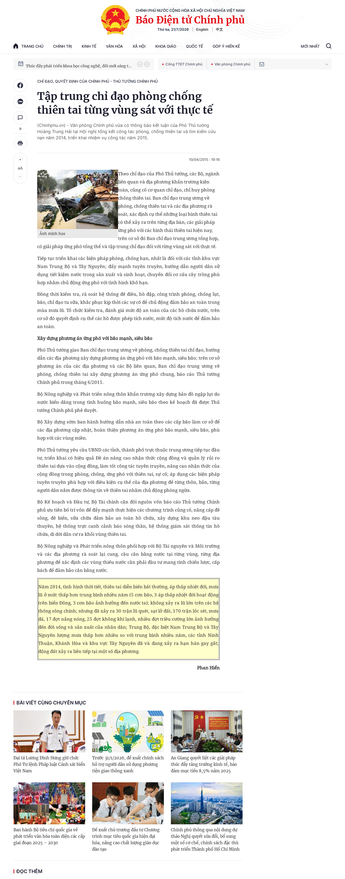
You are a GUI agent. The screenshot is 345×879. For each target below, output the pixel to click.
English (202, 29)
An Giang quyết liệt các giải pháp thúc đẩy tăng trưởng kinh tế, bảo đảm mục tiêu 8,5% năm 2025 (204, 764)
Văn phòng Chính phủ (230, 64)
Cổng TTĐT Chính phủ (182, 64)
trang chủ (28, 45)
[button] (140, 64)
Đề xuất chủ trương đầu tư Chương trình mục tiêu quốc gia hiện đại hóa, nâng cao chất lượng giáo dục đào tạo (126, 839)
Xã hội (139, 46)
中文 (219, 29)
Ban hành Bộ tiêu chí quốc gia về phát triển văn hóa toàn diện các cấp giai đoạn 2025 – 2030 (49, 836)
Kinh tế (89, 46)
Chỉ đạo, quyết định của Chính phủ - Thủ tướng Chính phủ (97, 81)
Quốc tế (194, 46)
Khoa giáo (165, 46)
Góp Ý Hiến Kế (226, 46)
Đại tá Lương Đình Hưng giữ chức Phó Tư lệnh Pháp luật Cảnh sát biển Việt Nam (49, 764)
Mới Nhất (310, 46)
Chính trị (62, 46)
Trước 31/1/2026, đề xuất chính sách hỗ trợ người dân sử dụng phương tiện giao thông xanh (128, 764)
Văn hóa (114, 46)
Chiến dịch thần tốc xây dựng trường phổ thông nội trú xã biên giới (79, 63)
